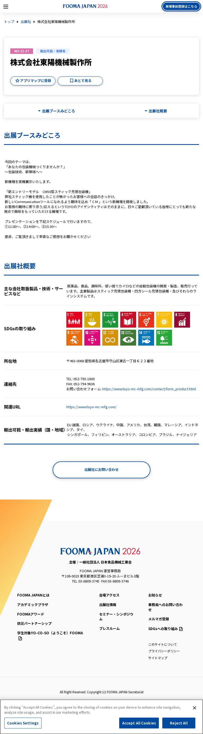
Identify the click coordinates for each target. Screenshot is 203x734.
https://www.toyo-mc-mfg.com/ (91, 406)
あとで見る (82, 80)
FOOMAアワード (30, 614)
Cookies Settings (23, 724)
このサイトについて (162, 644)
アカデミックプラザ (32, 604)
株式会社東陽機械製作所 (56, 22)
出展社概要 (158, 110)
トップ (9, 22)
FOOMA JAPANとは (33, 595)
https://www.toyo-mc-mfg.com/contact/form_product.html (149, 388)
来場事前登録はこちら (181, 6)
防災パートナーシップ (34, 623)
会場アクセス (109, 595)
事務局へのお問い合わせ (165, 607)
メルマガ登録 (158, 618)
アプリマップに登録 (35, 80)
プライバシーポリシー (164, 651)
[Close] (194, 709)
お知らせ (155, 595)
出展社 (26, 22)
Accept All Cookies (139, 724)
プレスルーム (109, 628)
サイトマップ (157, 657)
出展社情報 (107, 604)
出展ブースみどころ (58, 110)
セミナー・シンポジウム (116, 617)
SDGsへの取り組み (165, 628)
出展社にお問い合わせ (101, 469)
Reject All (178, 724)
